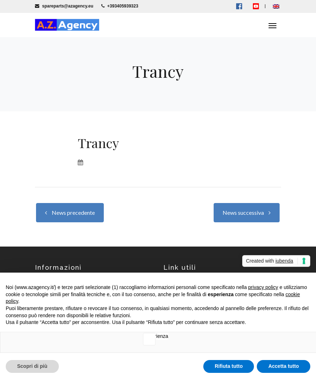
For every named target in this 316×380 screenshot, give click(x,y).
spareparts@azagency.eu (64, 6)
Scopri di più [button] (32, 366)
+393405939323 (119, 6)
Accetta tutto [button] (283, 366)
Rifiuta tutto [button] (229, 366)
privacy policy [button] (263, 287)
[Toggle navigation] (272, 25)
